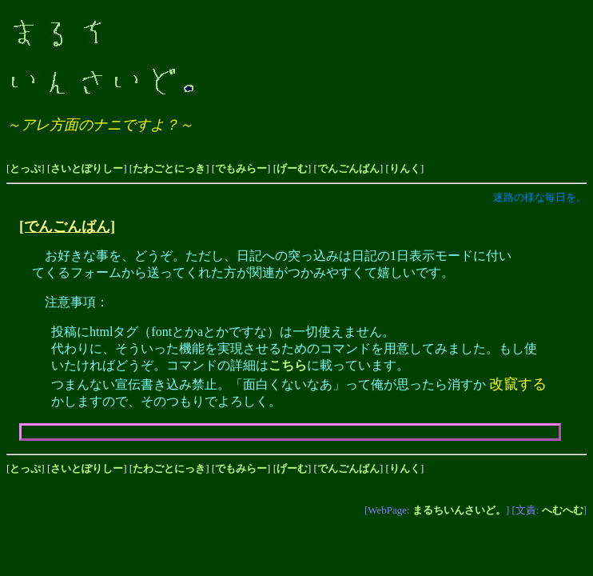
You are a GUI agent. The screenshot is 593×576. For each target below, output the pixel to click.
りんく (404, 168)
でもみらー (241, 168)
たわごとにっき (169, 168)
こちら (288, 365)
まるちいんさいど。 (459, 510)
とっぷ (25, 168)
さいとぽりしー (86, 168)
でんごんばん (348, 168)
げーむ (292, 168)
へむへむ (562, 510)
